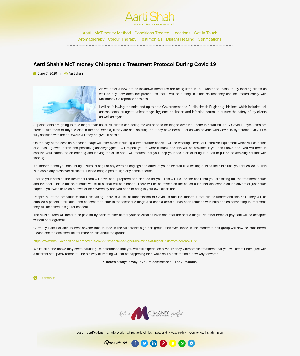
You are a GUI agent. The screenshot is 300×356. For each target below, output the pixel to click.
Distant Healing (180, 39)
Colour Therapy (122, 39)
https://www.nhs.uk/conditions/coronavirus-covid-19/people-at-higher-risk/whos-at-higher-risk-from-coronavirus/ (115, 241)
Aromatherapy (91, 39)
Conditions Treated (151, 33)
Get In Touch (205, 33)
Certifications (210, 39)
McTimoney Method (113, 33)
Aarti (87, 33)
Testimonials (151, 39)
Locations (182, 33)
